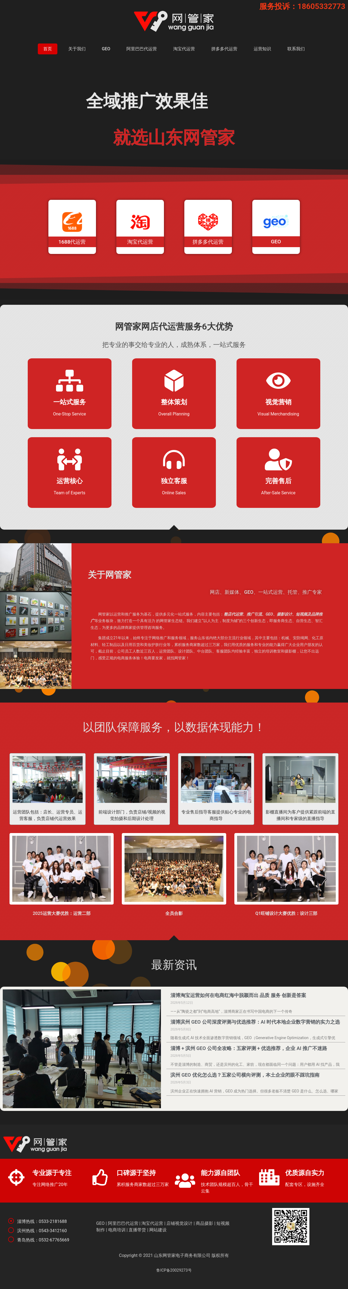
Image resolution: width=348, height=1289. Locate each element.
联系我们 (296, 48)
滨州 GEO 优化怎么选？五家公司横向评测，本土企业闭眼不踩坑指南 (244, 1075)
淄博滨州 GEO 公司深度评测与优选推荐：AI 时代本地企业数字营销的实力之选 (255, 1022)
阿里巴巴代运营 (141, 48)
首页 (47, 48)
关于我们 (77, 48)
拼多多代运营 (224, 48)
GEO (106, 48)
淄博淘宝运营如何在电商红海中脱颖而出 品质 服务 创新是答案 (238, 995)
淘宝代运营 (184, 48)
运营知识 (262, 48)
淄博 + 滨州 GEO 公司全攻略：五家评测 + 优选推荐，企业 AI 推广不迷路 (248, 1048)
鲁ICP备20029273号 (173, 1270)
